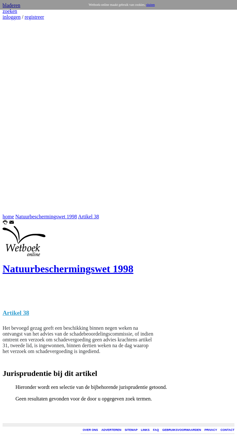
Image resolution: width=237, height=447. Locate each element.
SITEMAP (131, 429)
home (8, 216)
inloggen (12, 17)
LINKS (145, 429)
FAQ (156, 429)
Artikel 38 (88, 216)
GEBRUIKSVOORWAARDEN (181, 429)
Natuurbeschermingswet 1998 (46, 216)
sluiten (150, 4)
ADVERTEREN (111, 429)
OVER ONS (90, 429)
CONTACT (227, 429)
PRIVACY (210, 429)
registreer (34, 17)
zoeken (10, 11)
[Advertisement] (22, 117)
